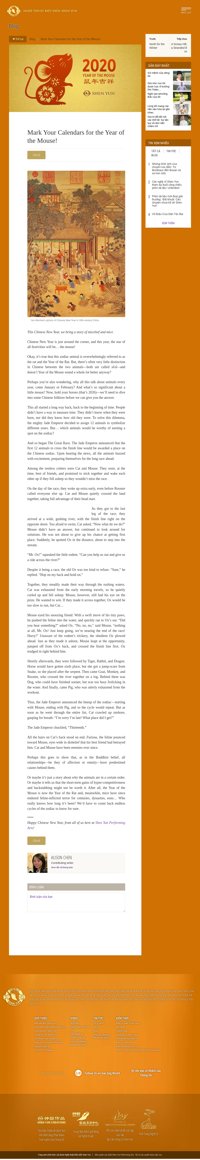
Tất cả (155, 151)
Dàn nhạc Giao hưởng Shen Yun (49, 1028)
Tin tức (171, 151)
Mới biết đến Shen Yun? (45, 1024)
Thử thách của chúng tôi (46, 1040)
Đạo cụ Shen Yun (124, 1043)
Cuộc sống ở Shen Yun (45, 1032)
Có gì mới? (98, 1024)
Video (74, 1019)
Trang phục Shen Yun (126, 1036)
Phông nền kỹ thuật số (127, 1040)
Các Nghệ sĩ (76, 1035)
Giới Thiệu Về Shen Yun (80, 1029)
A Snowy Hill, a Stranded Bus (179, 48)
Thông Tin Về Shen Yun (45, 1036)
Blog (32, 39)
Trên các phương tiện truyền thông (79, 1044)
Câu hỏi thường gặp (44, 1051)
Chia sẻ (36, 155)
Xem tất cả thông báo (62, 868)
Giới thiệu (40, 1019)
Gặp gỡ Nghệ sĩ (42, 1047)
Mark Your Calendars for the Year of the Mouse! (70, 39)
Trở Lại (16, 39)
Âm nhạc (120, 1028)
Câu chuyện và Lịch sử (127, 1047)
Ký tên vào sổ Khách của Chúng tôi (146, 1074)
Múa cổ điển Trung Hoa (127, 1024)
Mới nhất (75, 1024)
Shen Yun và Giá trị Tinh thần (48, 1043)
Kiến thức (122, 1019)
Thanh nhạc (122, 1032)
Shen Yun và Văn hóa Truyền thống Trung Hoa (138, 1051)
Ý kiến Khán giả (78, 1039)
